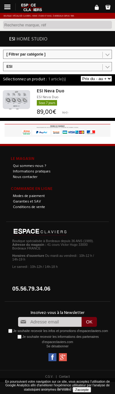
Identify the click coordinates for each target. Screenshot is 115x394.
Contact (64, 376)
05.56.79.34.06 (31, 288)
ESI (9, 66)
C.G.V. (49, 376)
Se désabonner (57, 346)
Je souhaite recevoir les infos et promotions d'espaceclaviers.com (60, 331)
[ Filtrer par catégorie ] (25, 54)
